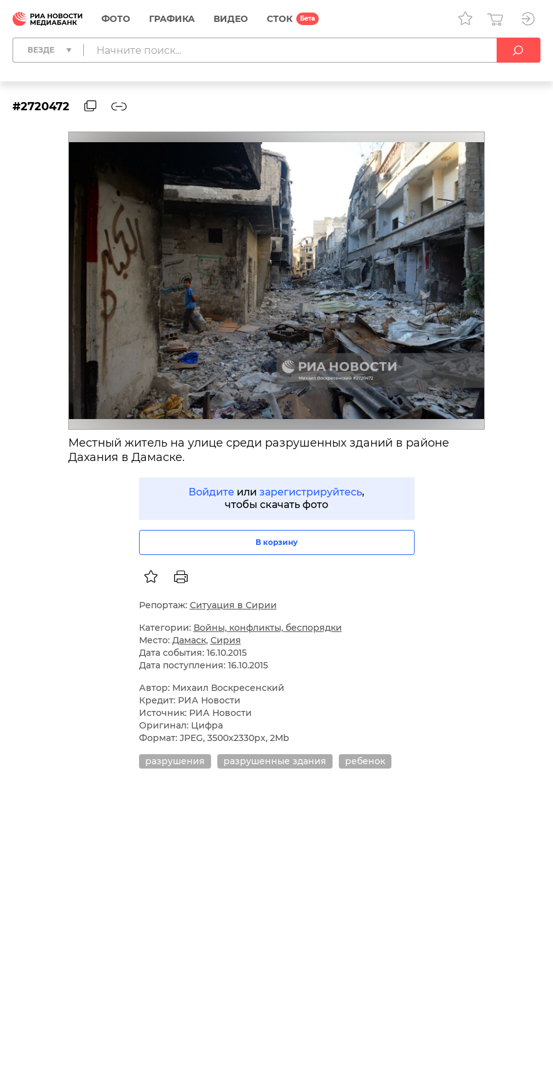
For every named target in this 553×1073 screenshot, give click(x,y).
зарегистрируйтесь (310, 492)
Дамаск (189, 640)
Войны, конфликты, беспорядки (268, 627)
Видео (231, 18)
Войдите (211, 492)
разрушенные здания (275, 761)
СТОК (279, 18)
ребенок (365, 761)
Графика (172, 18)
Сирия (225, 640)
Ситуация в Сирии (233, 605)
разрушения (175, 761)
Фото (115, 18)
